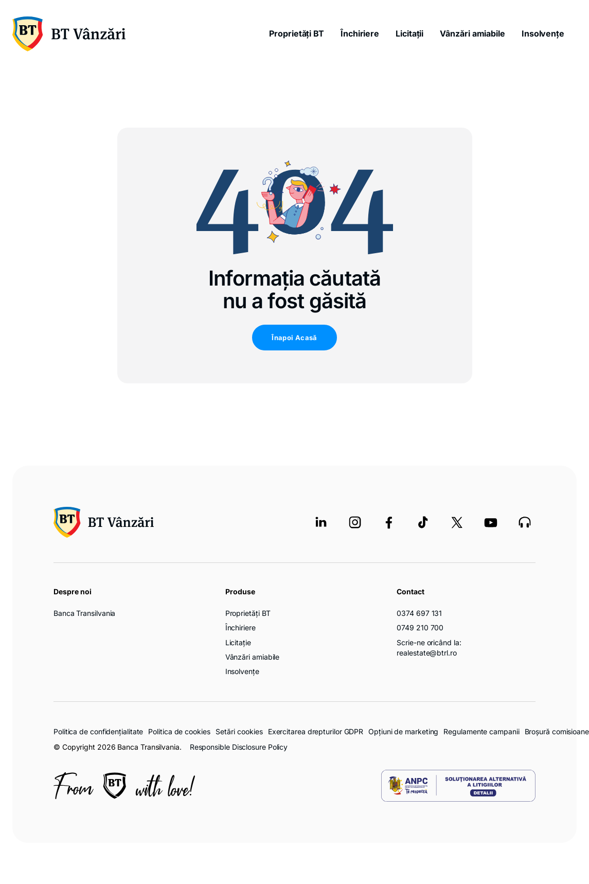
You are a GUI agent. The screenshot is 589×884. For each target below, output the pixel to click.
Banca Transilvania (84, 613)
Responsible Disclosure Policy (239, 746)
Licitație (238, 642)
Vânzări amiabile (472, 33)
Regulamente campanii (481, 731)
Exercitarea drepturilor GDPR (315, 731)
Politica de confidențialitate (98, 731)
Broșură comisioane (557, 731)
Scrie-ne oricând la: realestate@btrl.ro (429, 647)
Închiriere (360, 33)
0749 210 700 (420, 627)
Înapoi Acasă (294, 337)
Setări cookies (239, 732)
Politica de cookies (179, 731)
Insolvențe (543, 33)
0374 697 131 (419, 613)
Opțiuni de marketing (403, 731)
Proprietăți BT (296, 33)
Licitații (409, 33)
